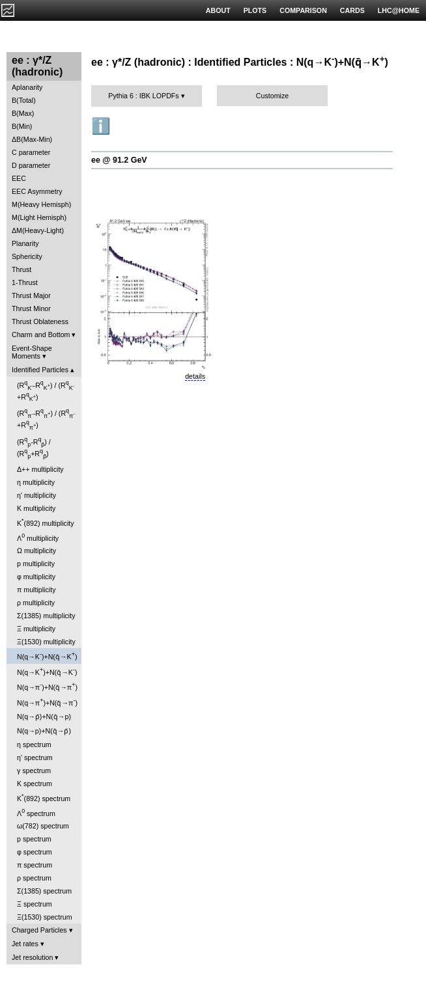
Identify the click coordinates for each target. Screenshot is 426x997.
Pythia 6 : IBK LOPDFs (143, 96)
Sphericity (27, 256)
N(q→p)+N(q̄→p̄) (44, 731)
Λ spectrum (36, 812)
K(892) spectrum (43, 797)
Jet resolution (32, 957)
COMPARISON (303, 10)
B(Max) (23, 113)
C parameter (31, 152)
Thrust (21, 269)
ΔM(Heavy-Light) (38, 230)
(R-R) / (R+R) (45, 390)
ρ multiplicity (36, 603)
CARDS (352, 10)
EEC (19, 178)
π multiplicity (36, 590)
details (195, 376)
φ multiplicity (36, 576)
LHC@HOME (398, 10)
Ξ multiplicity (36, 629)
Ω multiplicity (36, 550)
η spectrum (34, 744)
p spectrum (34, 839)
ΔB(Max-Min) (32, 139)
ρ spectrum (34, 878)
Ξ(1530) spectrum (44, 917)
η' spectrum (35, 757)
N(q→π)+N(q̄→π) (47, 686)
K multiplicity (36, 508)
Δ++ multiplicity (40, 469)
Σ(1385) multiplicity (46, 616)
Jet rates (25, 944)
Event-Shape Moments (32, 352)
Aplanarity (27, 87)
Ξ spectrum (34, 904)
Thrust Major (31, 295)
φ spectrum (34, 852)
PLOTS (255, 10)
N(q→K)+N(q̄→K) (47, 656)
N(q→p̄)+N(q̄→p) (44, 716)
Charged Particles (39, 930)
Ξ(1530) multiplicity (46, 642)
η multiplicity (36, 482)
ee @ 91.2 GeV (119, 160)
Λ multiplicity (38, 537)
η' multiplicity (36, 495)
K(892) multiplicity (45, 522)
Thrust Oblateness (40, 321)
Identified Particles (40, 370)
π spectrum (34, 865)
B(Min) (22, 126)
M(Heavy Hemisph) (41, 204)
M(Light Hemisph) (39, 217)
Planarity (25, 243)
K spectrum (34, 783)
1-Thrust (25, 282)
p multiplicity (36, 563)
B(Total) (24, 100)
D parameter (31, 165)
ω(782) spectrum (43, 826)
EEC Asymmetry (37, 191)
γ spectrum (34, 770)
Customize (272, 96)
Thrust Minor (31, 308)
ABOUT (218, 10)
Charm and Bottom (41, 334)
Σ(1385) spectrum (44, 891)
